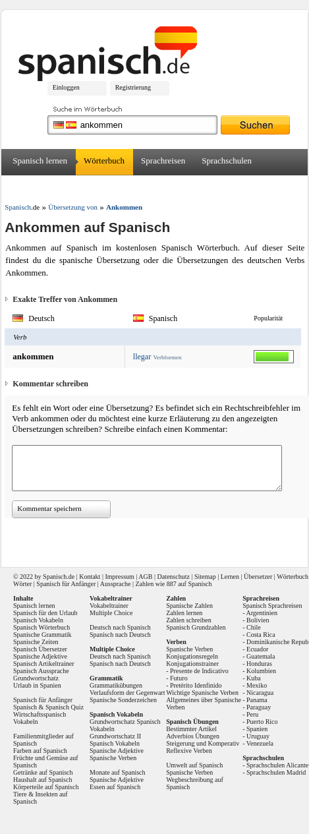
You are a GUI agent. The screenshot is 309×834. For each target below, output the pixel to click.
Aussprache (115, 583)
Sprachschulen (227, 160)
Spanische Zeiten (36, 641)
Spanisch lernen (40, 160)
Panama (256, 699)
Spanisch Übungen (192, 721)
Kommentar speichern (49, 508)
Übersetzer (31, 187)
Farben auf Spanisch (40, 750)
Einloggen (66, 87)
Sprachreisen (163, 160)
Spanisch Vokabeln (38, 620)
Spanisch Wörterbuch (41, 627)
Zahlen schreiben (188, 620)
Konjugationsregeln (192, 656)
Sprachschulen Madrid (276, 772)
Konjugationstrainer (192, 663)
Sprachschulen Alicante (277, 765)
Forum (78, 187)
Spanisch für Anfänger (66, 583)
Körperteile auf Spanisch (45, 786)
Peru (252, 714)
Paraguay (258, 707)
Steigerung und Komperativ (202, 743)
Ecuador (257, 649)
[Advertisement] (145, 537)
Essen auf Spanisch (115, 786)
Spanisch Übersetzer (40, 649)
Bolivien (257, 620)
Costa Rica (260, 634)
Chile (253, 627)
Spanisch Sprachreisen (272, 605)
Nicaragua (259, 692)
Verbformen (167, 357)
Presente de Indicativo (199, 670)
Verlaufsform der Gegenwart (127, 692)
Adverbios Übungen (192, 736)
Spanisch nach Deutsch (120, 634)
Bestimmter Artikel (191, 728)
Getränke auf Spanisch (43, 772)
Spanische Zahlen (189, 605)
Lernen (230, 576)
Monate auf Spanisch (117, 772)
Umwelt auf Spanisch (194, 765)
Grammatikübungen (116, 685)
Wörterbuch (104, 160)
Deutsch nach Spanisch (120, 627)
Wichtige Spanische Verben (202, 692)
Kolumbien (261, 670)
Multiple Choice (111, 612)
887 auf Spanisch (189, 583)
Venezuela (259, 743)
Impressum (119, 576)
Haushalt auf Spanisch (42, 779)
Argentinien (261, 612)
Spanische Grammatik (42, 634)
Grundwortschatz (36, 678)
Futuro (179, 678)
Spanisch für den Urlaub (45, 612)
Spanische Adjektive (40, 656)
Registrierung (133, 87)
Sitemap (205, 576)
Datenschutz (173, 576)
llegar (142, 356)
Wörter (22, 583)
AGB (145, 576)
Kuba (253, 678)
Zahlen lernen (184, 612)
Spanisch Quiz (64, 707)
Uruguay (257, 736)
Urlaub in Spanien (37, 685)
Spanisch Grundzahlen (195, 627)
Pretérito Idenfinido (196, 685)
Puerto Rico (262, 721)
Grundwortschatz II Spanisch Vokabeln (115, 739)
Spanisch (55, 576)
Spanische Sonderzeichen (123, 699)
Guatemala (260, 656)
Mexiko (256, 685)
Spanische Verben (113, 757)
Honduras (259, 663)
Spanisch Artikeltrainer (43, 663)
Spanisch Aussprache (41, 670)
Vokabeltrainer (109, 605)
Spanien (256, 728)
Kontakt (89, 576)
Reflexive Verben (189, 750)
